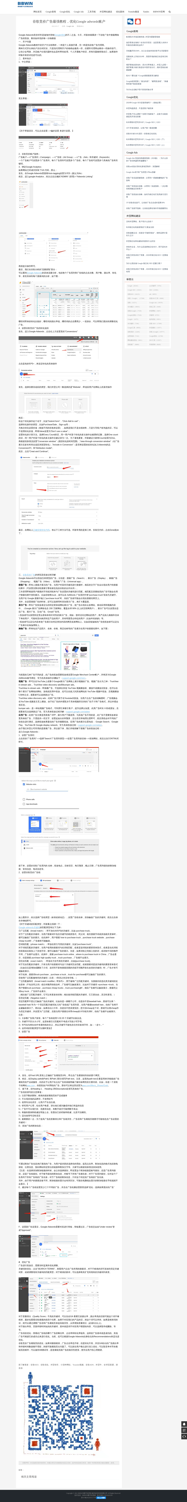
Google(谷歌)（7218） (135, 315)
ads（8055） (153, 294)
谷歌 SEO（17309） (156, 323)
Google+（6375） (133, 319)
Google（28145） (133, 286)
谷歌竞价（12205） (134, 332)
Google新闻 (51, 12)
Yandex (146, 12)
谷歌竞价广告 (29, 575)
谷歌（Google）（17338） (136, 298)
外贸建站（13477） (155, 328)
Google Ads (79, 12)
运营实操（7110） (134, 336)
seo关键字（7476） (155, 286)
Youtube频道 (133, 12)
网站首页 (37, 12)
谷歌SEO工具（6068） (157, 298)
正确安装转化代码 (41, 530)
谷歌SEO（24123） (134, 294)
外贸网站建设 (106, 12)
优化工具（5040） (155, 307)
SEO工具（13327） (155, 340)
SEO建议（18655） (134, 307)
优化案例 (120, 12)
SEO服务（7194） (134, 323)
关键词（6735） (154, 315)
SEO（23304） (154, 290)
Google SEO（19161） (135, 290)
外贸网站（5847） (155, 311)
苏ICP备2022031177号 (88, 1498)
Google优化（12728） (156, 336)
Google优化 (65, 12)
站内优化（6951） (155, 319)
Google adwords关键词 (29, 927)
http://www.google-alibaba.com (25, 4)
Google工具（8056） (134, 328)
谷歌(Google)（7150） (135, 311)
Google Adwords (34, 273)
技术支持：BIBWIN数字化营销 (85, 1495)
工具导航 (92, 12)
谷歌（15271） (133, 303)
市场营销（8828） (155, 344)
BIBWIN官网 (159, 12)
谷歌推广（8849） (134, 344)
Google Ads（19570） (156, 303)
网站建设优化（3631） (135, 340)
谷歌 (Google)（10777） (157, 332)
